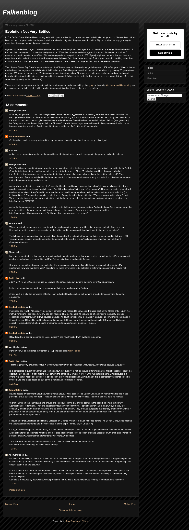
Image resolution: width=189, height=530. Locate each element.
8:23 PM (13, 327)
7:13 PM (13, 301)
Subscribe (165, 52)
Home (71, 504)
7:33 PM (13, 449)
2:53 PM (13, 272)
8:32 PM (13, 130)
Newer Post (12, 504)
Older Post (130, 504)
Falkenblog (20, 12)
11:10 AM (13, 384)
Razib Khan (14, 278)
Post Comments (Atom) (77, 521)
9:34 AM (13, 355)
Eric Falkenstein (17, 136)
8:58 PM (13, 144)
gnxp (91, 85)
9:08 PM (13, 341)
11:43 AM (13, 483)
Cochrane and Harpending (118, 85)
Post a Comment (17, 490)
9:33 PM (13, 158)
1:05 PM (13, 246)
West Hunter (74, 351)
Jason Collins (16, 390)
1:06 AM (13, 217)
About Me (151, 78)
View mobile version (70, 510)
